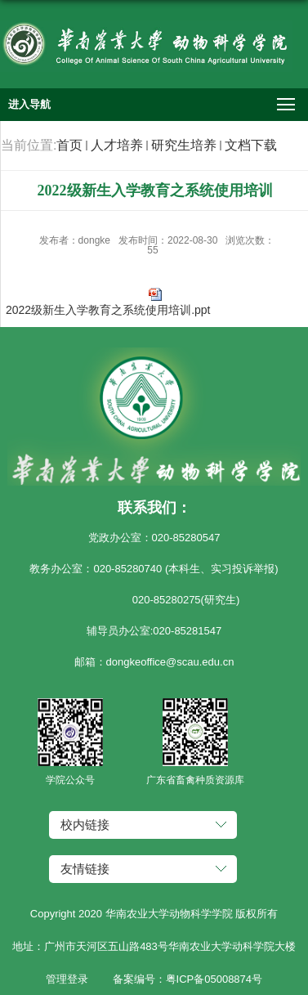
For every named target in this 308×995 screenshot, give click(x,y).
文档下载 (251, 145)
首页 (69, 145)
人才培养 (117, 145)
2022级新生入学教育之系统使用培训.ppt (108, 309)
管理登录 (67, 979)
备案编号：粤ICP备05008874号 (188, 979)
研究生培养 (183, 145)
